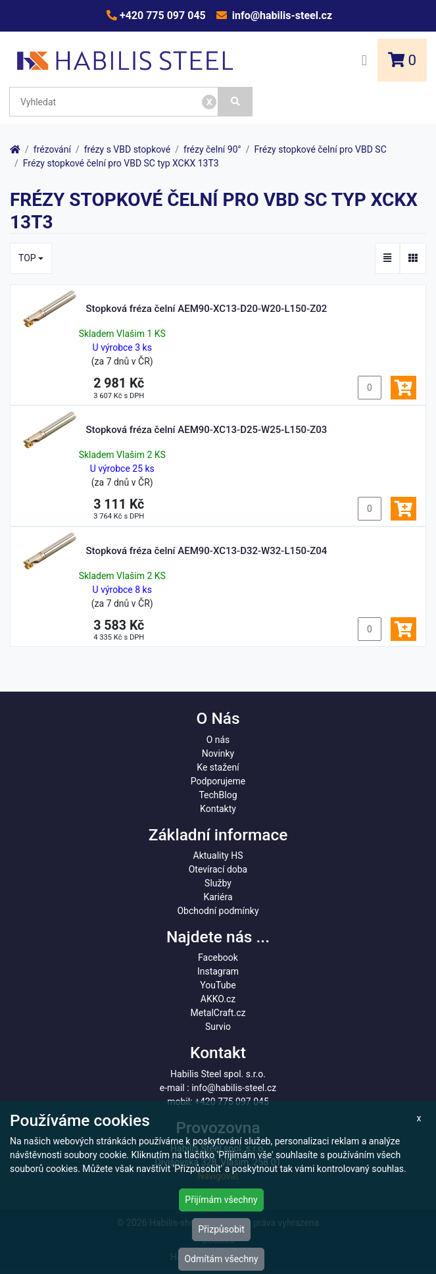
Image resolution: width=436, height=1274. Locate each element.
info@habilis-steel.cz (281, 15)
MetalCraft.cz (218, 1012)
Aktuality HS (218, 855)
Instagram (218, 971)
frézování (52, 149)
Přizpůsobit (221, 1229)
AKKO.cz (218, 999)
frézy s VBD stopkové (127, 149)
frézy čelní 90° (212, 149)
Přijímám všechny (221, 1199)
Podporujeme (218, 781)
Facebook (218, 957)
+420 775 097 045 (161, 15)
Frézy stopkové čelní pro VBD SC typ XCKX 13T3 (121, 163)
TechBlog (218, 795)
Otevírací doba (218, 869)
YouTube (217, 985)
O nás (218, 739)
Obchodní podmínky (217, 910)
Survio (218, 1026)
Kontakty (218, 808)
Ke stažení (218, 767)
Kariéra (217, 897)
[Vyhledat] (235, 101)
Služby (218, 883)
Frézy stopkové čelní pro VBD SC (320, 149)
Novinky (218, 753)
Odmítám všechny (221, 1259)
